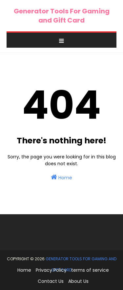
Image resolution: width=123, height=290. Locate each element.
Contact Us (51, 281)
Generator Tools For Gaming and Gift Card (62, 16)
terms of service (90, 270)
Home (61, 177)
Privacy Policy (51, 270)
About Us (78, 281)
